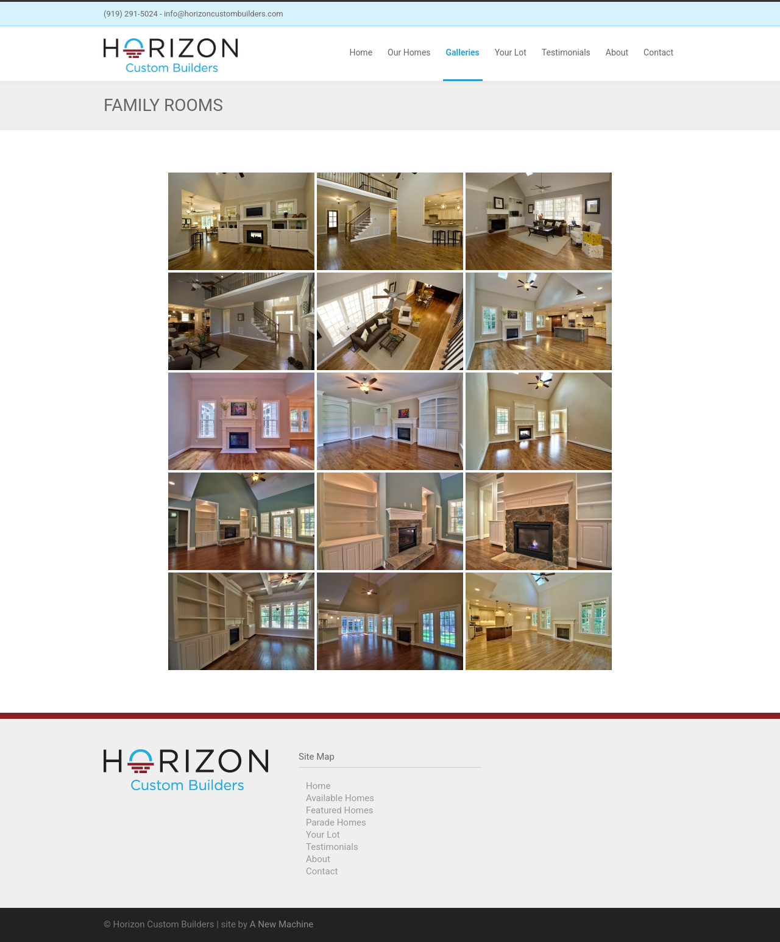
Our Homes (409, 52)
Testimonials (566, 52)
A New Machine (281, 924)
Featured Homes (340, 810)
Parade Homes (336, 822)
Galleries (463, 52)
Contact (658, 52)
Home (360, 52)
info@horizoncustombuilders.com (223, 13)
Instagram (664, 14)
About (617, 52)
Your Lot (510, 52)
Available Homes (340, 798)
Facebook (640, 14)
